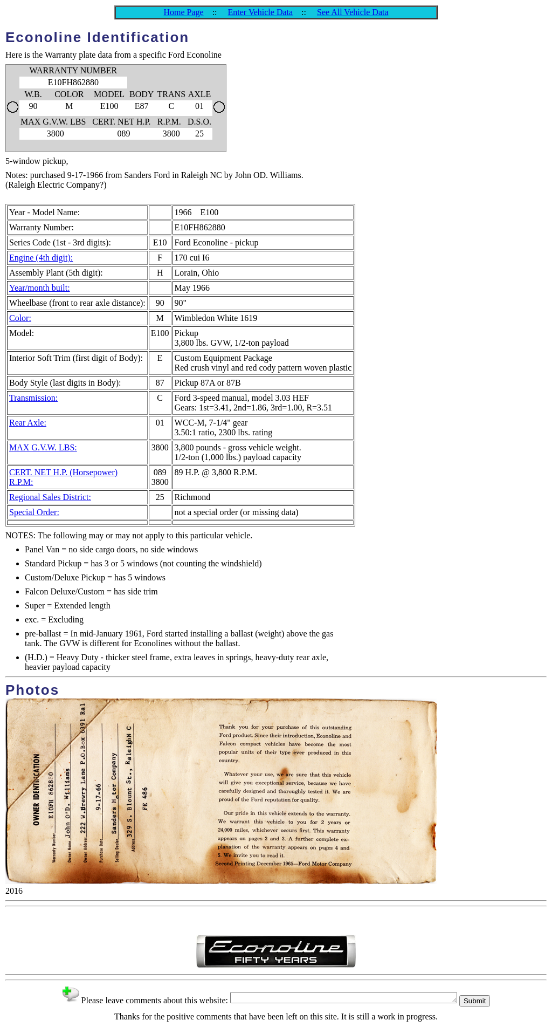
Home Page (183, 12)
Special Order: (34, 512)
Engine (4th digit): (41, 257)
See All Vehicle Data (353, 12)
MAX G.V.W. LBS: (43, 447)
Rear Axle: (27, 422)
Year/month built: (39, 287)
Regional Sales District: (50, 497)
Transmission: (33, 397)
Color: (20, 318)
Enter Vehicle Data (260, 12)
